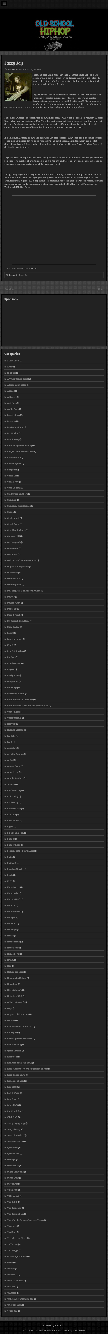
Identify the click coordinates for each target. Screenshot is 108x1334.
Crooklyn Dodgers (16, 530)
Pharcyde (12, 1032)
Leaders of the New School (20, 850)
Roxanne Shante (15, 1080)
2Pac (9, 366)
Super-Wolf (13, 1177)
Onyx (9, 1008)
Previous (9, 289)
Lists (9, 857)
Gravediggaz (13, 711)
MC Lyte (11, 917)
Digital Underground (18, 566)
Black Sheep (13, 439)
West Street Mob (15, 1280)
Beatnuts (11, 421)
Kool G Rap (12, 802)
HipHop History (15, 729)
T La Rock (12, 1189)
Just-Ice (11, 784)
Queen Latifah (14, 1050)
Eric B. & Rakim (15, 651)
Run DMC (12, 1086)
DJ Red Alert (13, 602)
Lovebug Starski (15, 869)
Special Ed (12, 1147)
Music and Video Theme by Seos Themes (65, 1330)
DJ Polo (11, 596)
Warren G (12, 1274)
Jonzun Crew (13, 766)
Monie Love (13, 953)
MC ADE (11, 905)
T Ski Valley (13, 1195)
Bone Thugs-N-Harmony (19, 445)
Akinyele (12, 397)
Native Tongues (15, 971)
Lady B (10, 838)
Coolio (10, 511)
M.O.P (10, 881)
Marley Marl (13, 899)
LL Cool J (11, 863)
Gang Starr (12, 681)
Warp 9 (11, 1268)
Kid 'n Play (12, 796)
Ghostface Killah (16, 693)
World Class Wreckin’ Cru (20, 1298)
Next (101, 289)
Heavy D (11, 723)
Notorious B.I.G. (14, 996)
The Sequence (14, 1208)
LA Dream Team (15, 832)
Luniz (10, 875)
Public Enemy (14, 1044)
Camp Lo (11, 475)
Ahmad (11, 390)
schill (39, 69)
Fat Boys (11, 657)
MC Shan (11, 923)
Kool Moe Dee (14, 808)
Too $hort (12, 1232)
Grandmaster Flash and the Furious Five (27, 705)
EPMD (10, 645)
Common (11, 499)
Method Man (13, 941)
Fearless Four (14, 663)
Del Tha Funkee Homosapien (21, 560)
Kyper (10, 826)
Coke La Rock (13, 487)
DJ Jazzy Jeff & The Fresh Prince (23, 590)
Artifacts (12, 403)
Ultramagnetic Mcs (17, 1256)
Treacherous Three (17, 1238)
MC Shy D (12, 929)
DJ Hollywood (14, 584)
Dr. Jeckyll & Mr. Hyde (18, 620)
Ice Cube (11, 736)
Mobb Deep (12, 947)
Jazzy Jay (23, 275)
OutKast (11, 1020)
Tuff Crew (12, 1244)
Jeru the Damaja (15, 754)
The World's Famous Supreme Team (25, 1220)
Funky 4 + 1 (12, 675)
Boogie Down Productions (20, 451)
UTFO (10, 1262)
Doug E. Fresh (13, 614)
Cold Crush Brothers (17, 493)
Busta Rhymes (14, 463)
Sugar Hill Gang (15, 1171)
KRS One (11, 814)
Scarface (11, 1099)
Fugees (10, 669)
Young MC (12, 1310)
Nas (9, 965)
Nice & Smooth (14, 990)
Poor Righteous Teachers (19, 1038)
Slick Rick (12, 1117)
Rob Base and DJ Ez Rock (19, 1062)
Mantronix (12, 893)
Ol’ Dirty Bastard (15, 1002)
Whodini (11, 1292)
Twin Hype (12, 1250)
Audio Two (12, 409)
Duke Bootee (13, 627)
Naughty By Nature (16, 978)
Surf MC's (12, 1183)
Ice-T (9, 742)
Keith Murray (14, 790)
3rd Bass (11, 372)
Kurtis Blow (13, 820)
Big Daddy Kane (15, 427)
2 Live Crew (13, 360)
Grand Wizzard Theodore (20, 699)
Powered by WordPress (54, 1325)
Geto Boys (12, 687)
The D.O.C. (12, 1202)
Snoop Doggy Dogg (16, 1123)
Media (10, 935)
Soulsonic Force (15, 1141)
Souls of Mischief (16, 1135)
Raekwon (12, 1056)
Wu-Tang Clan (14, 1304)
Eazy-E (10, 633)
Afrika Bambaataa (16, 384)
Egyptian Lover (15, 639)
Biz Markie (12, 433)
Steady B (11, 1159)
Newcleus (12, 984)
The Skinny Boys (15, 1214)
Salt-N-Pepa (13, 1092)
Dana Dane (12, 548)
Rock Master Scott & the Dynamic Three (27, 1068)
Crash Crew (13, 524)
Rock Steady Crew (16, 1074)
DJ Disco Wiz (13, 578)
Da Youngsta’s (14, 542)
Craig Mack (13, 518)
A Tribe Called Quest (17, 378)
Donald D (12, 608)
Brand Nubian (14, 457)
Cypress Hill (13, 536)
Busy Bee (11, 469)
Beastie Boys (13, 415)
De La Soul (12, 554)
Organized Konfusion (18, 1014)
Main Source (13, 887)
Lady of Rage (13, 844)
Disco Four (12, 572)
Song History (13, 1129)
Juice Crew (13, 772)
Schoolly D (12, 1105)
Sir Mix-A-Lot (14, 1111)
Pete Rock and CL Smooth (19, 1026)
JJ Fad (10, 760)
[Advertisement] (54, 323)
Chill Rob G (13, 481)
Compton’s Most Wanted (19, 505)
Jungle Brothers (15, 778)
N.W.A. (10, 959)
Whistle (11, 1286)
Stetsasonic (13, 1165)
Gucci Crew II (14, 717)
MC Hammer (13, 911)
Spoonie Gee (13, 1153)
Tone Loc (11, 1226)
